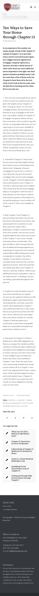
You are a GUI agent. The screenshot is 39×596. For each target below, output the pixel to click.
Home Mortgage (9, 41)
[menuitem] (30, 7)
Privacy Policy (7, 506)
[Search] (30, 7)
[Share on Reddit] (32, 418)
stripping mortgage (11, 406)
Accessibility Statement (10, 509)
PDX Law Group (24, 395)
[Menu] (35, 7)
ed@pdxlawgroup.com (18, 551)
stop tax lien (27, 403)
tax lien (24, 406)
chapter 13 (12, 400)
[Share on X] (15, 418)
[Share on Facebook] (7, 418)
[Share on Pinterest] (24, 418)
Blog (4, 14)
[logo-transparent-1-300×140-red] (16, 7)
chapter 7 (21, 400)
